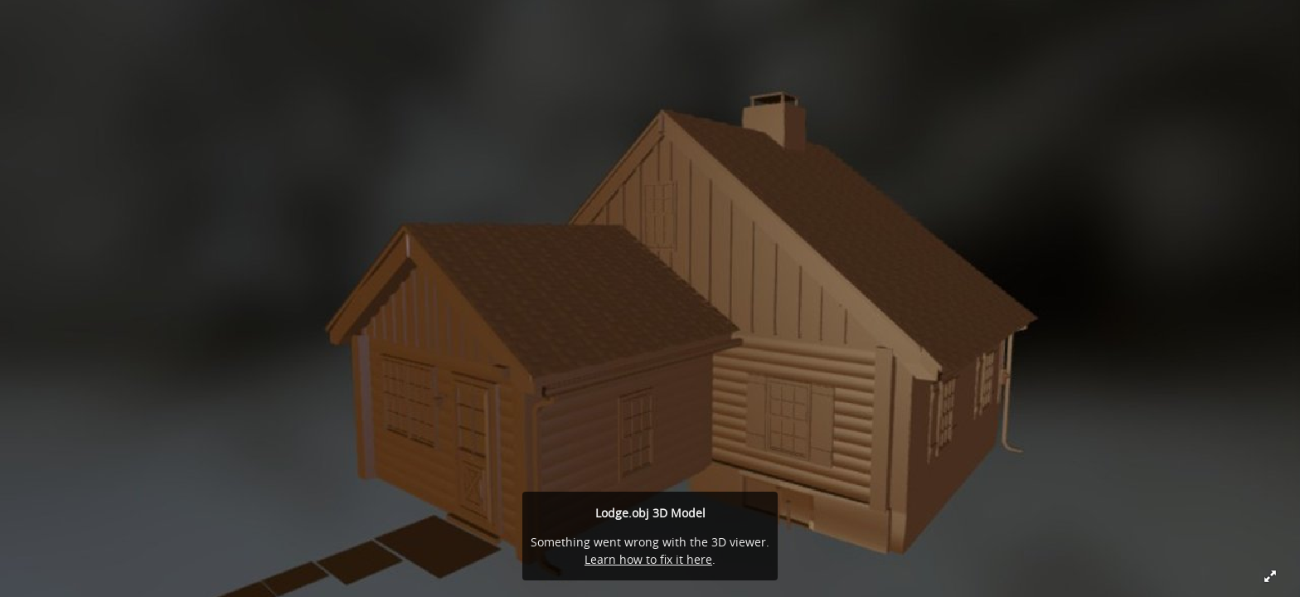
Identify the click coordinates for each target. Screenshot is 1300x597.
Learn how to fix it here (648, 559)
